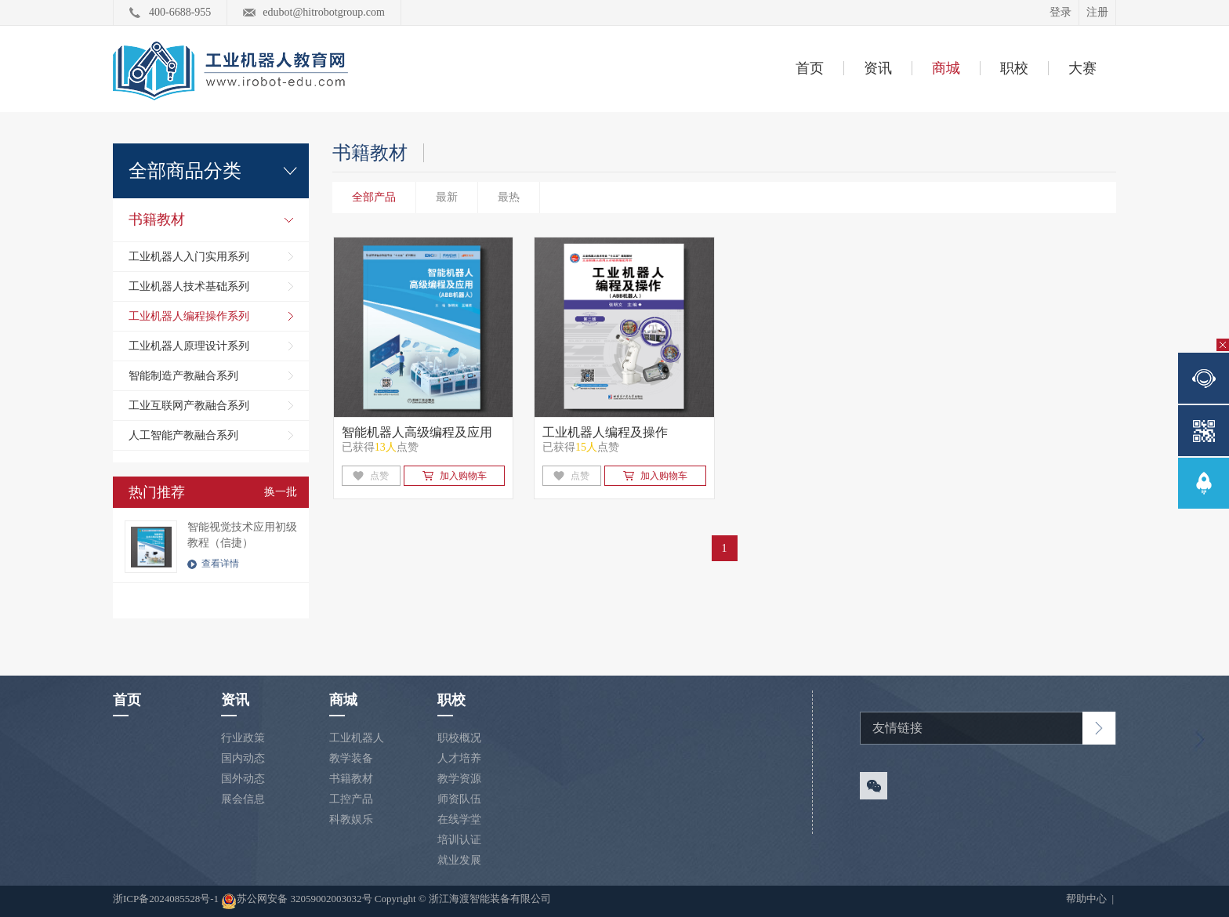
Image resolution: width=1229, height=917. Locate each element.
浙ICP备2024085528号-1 (167, 898)
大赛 (1082, 68)
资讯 (878, 68)
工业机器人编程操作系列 (189, 316)
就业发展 (459, 860)
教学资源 (459, 779)
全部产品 (374, 197)
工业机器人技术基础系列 (189, 286)
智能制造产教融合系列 (183, 376)
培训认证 (459, 840)
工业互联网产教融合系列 (189, 405)
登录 (1060, 12)
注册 (1097, 12)
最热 (509, 197)
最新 (447, 197)
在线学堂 (459, 819)
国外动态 (243, 779)
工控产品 (351, 799)
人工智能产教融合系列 (183, 435)
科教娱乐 (351, 819)
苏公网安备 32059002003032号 (296, 901)
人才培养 (459, 758)
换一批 (280, 492)
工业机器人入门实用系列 (189, 257)
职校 (1014, 68)
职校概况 (459, 738)
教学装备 (351, 758)
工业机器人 (356, 738)
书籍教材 (157, 219)
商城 (946, 68)
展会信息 (243, 799)
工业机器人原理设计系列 (189, 346)
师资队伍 (459, 799)
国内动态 (243, 758)
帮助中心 (1087, 898)
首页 (810, 68)
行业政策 (243, 738)
